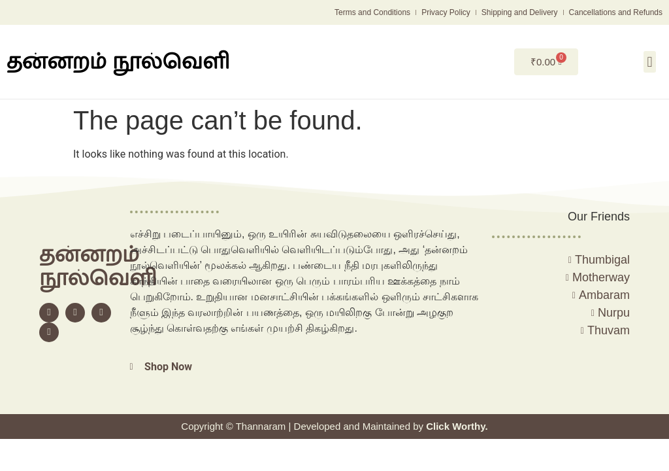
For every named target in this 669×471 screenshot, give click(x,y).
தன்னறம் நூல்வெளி (118, 61)
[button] (650, 62)
